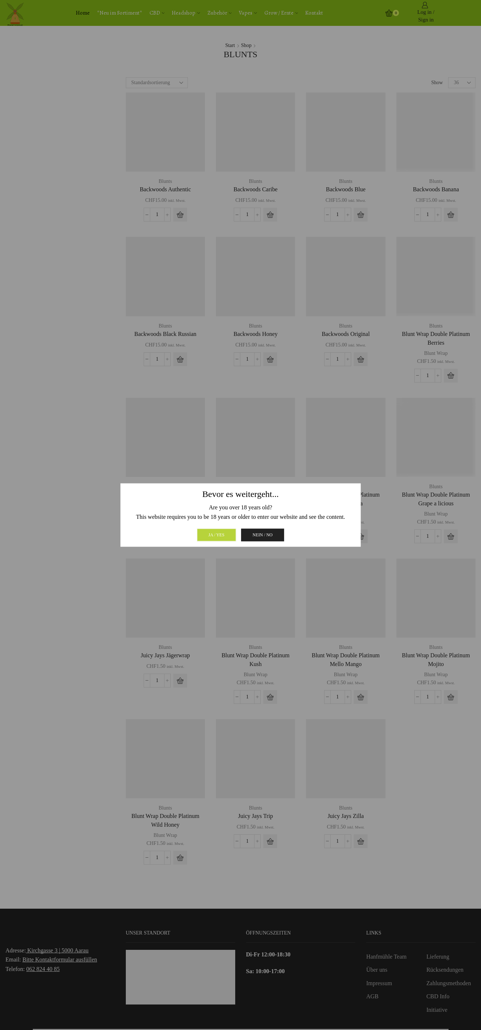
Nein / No (263, 534)
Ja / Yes (217, 534)
